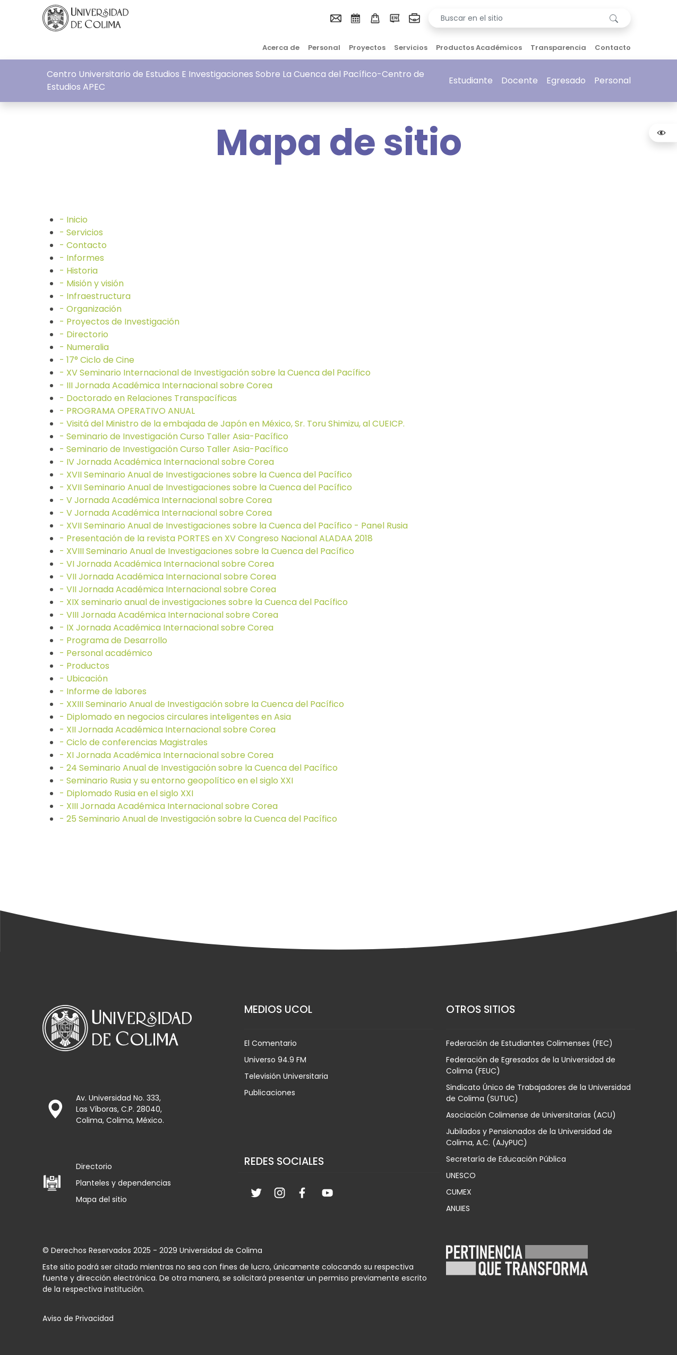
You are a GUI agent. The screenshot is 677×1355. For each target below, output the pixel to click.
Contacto (613, 47)
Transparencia (558, 47)
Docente (519, 80)
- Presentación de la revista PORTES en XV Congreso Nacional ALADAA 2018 (216, 538)
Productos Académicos (479, 47)
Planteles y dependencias (123, 1183)
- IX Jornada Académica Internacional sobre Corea (166, 627)
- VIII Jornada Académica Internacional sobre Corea (168, 615)
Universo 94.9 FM (275, 1059)
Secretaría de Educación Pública (506, 1159)
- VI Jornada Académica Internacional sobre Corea (166, 564)
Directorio (94, 1166)
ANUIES (458, 1208)
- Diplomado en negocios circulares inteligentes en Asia (175, 717)
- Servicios (81, 232)
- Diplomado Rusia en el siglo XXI (126, 793)
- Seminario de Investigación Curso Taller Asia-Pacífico (173, 436)
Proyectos (367, 47)
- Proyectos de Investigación (119, 322)
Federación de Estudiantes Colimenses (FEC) (529, 1043)
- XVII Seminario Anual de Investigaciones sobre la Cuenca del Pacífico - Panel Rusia (233, 525)
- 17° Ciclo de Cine (96, 360)
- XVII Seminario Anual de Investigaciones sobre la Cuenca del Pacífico (205, 474)
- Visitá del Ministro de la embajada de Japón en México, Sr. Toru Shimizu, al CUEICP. (232, 423)
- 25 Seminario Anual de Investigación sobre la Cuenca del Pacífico (198, 819)
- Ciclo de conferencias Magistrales (133, 742)
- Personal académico (105, 653)
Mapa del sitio (101, 1199)
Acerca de (280, 47)
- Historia (78, 271)
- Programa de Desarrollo (113, 640)
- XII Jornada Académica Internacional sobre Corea (167, 729)
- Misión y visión (91, 283)
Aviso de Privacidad (78, 1318)
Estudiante (471, 80)
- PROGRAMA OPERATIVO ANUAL (127, 411)
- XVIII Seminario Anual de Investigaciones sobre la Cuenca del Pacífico (206, 551)
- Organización (90, 309)
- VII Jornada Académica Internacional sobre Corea (167, 576)
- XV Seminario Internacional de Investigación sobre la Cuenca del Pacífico (215, 373)
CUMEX (459, 1192)
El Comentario (270, 1043)
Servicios (410, 47)
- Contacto (83, 245)
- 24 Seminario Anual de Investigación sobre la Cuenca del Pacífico (198, 768)
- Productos (84, 666)
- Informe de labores (103, 691)
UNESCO (461, 1175)
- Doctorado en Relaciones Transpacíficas (148, 398)
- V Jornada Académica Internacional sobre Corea (165, 500)
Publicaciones (269, 1092)
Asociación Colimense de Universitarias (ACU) (531, 1115)
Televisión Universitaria (286, 1076)
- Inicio (73, 220)
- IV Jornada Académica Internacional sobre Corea (166, 462)
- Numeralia (84, 347)
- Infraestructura (95, 296)
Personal (324, 47)
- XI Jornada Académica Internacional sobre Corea (166, 755)
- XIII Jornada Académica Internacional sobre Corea (168, 806)
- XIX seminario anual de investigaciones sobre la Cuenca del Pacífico (203, 602)
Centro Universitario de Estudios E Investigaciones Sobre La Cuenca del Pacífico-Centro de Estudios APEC (235, 80)
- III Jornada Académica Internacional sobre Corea (165, 385)
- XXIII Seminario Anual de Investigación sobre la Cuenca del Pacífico (201, 704)
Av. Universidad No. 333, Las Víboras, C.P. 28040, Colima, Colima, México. (120, 1109)
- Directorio (83, 334)
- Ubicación (83, 678)
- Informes (81, 258)
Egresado (566, 80)
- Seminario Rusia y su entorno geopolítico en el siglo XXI (176, 780)
